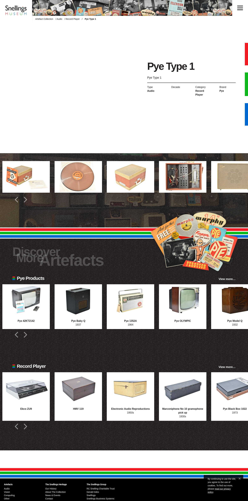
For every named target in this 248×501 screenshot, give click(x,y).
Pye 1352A (130, 321)
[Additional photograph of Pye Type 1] (26, 177)
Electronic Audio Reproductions (130, 409)
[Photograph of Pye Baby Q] (78, 300)
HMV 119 (78, 409)
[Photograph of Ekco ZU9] (26, 388)
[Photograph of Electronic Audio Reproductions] (130, 388)
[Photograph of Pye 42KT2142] (26, 300)
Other (6, 498)
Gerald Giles (93, 492)
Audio (59, 19)
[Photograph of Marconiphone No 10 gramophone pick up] (182, 388)
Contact (49, 498)
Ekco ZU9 (26, 409)
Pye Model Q (234, 321)
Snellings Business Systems (100, 498)
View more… (227, 279)
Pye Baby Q (78, 321)
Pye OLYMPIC (182, 321)
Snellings (91, 495)
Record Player (73, 19)
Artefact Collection (44, 19)
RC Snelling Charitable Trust (101, 488)
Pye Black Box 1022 (235, 409)
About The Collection (55, 492)
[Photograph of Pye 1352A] (130, 300)
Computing (9, 495)
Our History (50, 488)
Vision (7, 492)
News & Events (52, 495)
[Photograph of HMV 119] (78, 388)
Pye (221, 91)
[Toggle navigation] (240, 8)
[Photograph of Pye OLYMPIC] (182, 300)
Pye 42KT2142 (26, 321)
